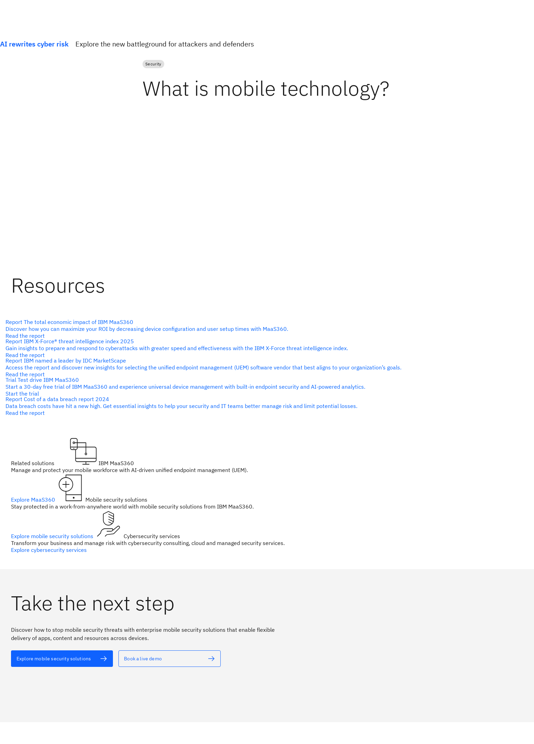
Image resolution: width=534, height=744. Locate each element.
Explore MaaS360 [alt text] (33, 499)
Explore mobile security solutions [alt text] (53, 536)
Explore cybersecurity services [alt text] (49, 549)
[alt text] (264, 328)
